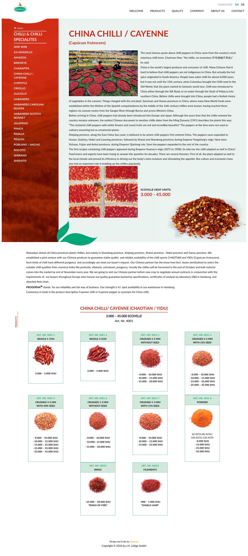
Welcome (122, 13)
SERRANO (20, 155)
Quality (164, 13)
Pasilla (19, 133)
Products (144, 13)
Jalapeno (21, 123)
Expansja (134, 541)
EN (237, 4)
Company (185, 13)
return (20, 28)
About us (206, 13)
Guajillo (20, 93)
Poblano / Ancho (27, 144)
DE (243, 4)
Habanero (21, 99)
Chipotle (20, 82)
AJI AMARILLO (23, 52)
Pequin (19, 139)
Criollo (19, 88)
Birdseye (20, 62)
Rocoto (19, 150)
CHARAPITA (21, 68)
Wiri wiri (20, 46)
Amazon (20, 57)
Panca (18, 128)
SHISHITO (20, 160)
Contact (227, 13)
